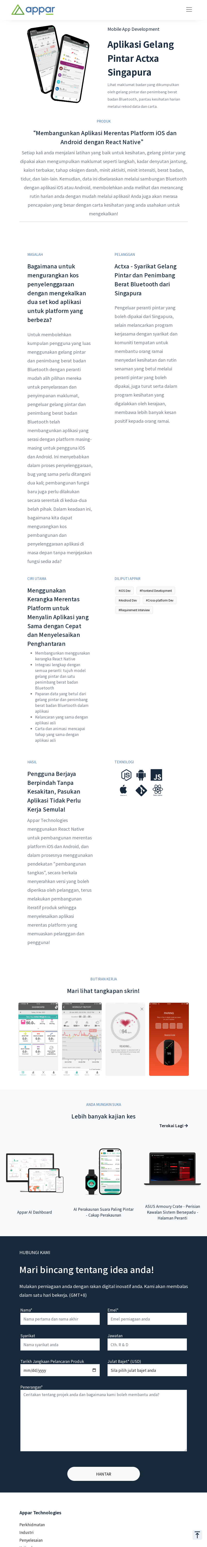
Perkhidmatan (32, 1524)
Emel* (112, 1310)
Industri (26, 1532)
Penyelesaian (31, 1540)
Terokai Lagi (173, 1125)
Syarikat (27, 1335)
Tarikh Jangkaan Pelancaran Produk (52, 1361)
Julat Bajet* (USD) (124, 1361)
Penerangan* (31, 1387)
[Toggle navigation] (189, 9)
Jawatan (115, 1335)
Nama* (26, 1310)
